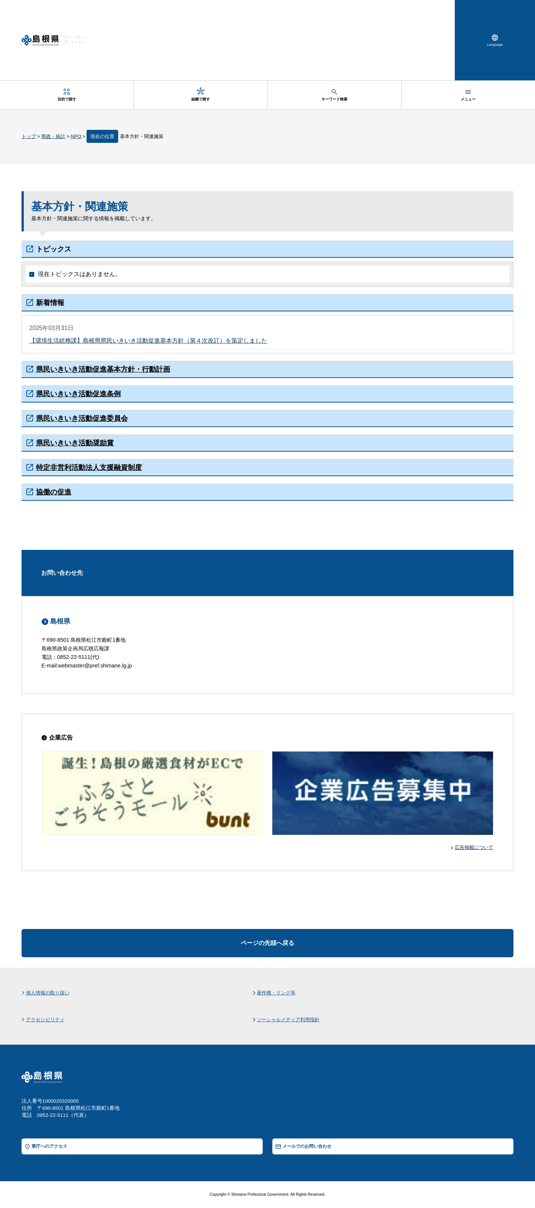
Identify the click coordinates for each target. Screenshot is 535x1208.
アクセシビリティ (45, 1019)
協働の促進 (53, 492)
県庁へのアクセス (49, 1146)
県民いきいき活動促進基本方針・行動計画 (103, 369)
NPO (76, 136)
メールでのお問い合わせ (306, 1146)
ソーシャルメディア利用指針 (288, 1019)
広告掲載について (474, 847)
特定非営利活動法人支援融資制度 (89, 467)
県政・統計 (53, 136)
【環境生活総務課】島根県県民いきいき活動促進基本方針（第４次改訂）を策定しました (148, 340)
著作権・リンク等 (276, 993)
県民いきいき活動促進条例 (78, 394)
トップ (29, 136)
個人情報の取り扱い (47, 993)
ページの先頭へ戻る (267, 943)
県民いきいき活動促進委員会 (82, 418)
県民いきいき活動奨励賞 (75, 443)
